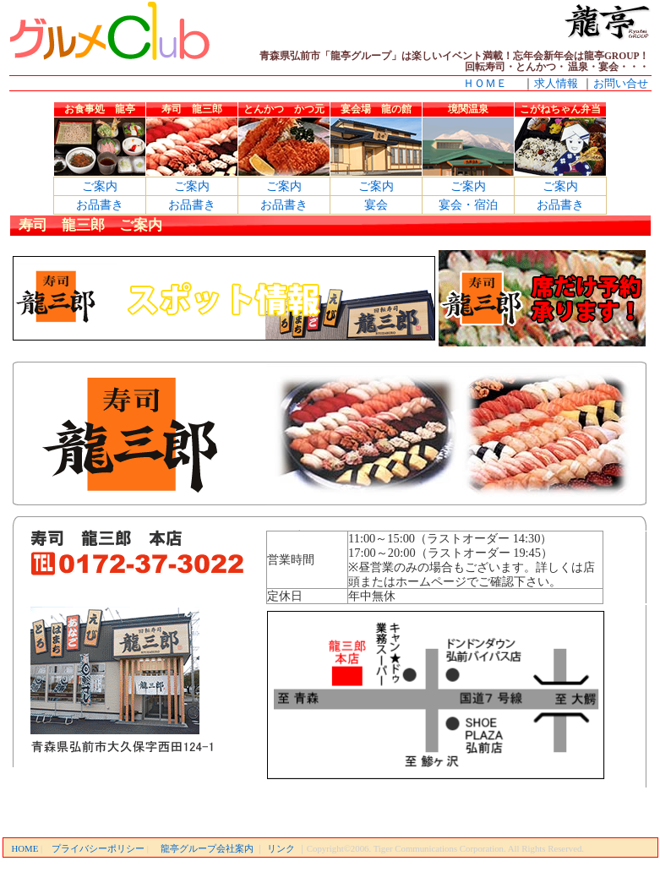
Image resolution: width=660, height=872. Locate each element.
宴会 (376, 204)
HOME (25, 848)
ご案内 (99, 186)
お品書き (99, 204)
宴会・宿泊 (468, 204)
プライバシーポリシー (98, 848)
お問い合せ (620, 83)
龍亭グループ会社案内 (207, 848)
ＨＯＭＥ (485, 83)
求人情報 (556, 83)
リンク (281, 848)
